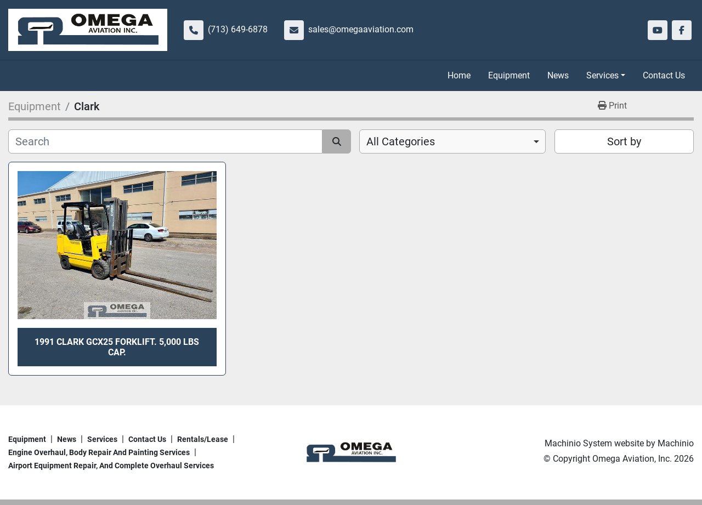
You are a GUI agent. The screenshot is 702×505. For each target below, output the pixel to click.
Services (602, 75)
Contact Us (664, 75)
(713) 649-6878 (238, 29)
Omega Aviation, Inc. (632, 458)
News (558, 75)
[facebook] (682, 30)
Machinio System (578, 443)
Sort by (624, 141)
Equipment (509, 75)
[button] (606, 75)
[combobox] (452, 141)
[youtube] (657, 30)
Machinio (676, 443)
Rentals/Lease (202, 439)
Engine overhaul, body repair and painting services (99, 452)
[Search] (165, 141)
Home (459, 75)
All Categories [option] (400, 141)
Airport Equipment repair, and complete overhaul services (111, 465)
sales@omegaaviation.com (361, 29)
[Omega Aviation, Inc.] (351, 452)
